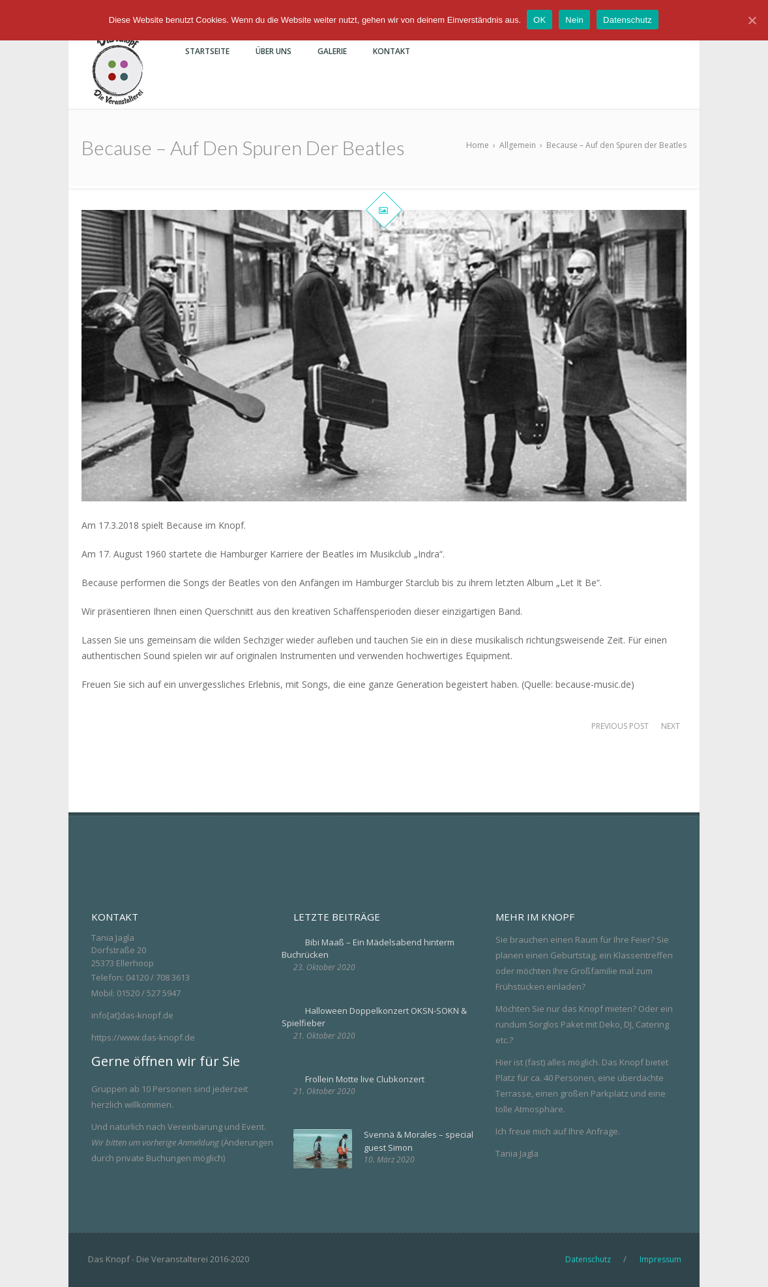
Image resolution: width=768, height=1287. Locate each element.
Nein (575, 20)
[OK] (751, 20)
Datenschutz (628, 20)
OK (540, 20)
